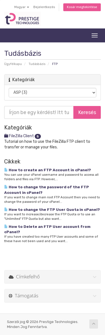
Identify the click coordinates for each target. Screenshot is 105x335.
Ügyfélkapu (13, 64)
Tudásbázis (37, 64)
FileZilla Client (22, 136)
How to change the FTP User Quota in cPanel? (52, 209)
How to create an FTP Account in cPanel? (47, 170)
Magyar (21, 7)
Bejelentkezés (44, 7)
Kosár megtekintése (82, 7)
